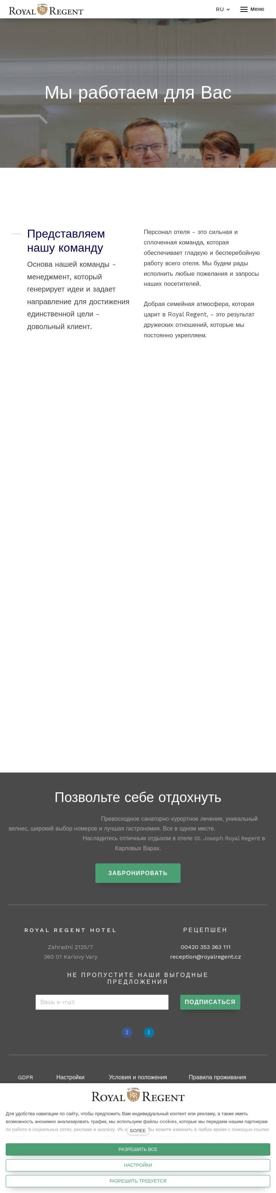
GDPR (25, 1077)
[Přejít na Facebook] (127, 1032)
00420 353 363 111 (206, 947)
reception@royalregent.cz (205, 956)
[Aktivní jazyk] (222, 9)
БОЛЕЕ (138, 1130)
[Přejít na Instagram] (149, 1032)
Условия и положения (138, 1077)
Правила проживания (217, 1077)
